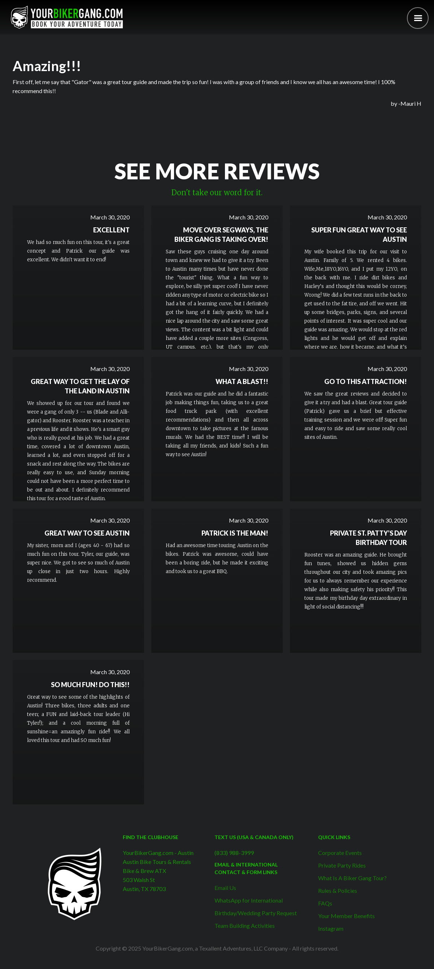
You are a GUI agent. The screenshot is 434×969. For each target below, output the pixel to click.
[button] (418, 18)
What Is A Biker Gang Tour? (352, 877)
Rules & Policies (337, 890)
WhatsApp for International (248, 900)
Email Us (225, 887)
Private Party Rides (342, 865)
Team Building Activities (244, 925)
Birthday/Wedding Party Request (255, 912)
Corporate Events (340, 852)
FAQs (325, 903)
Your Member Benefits (346, 915)
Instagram (330, 928)
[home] (67, 17)
